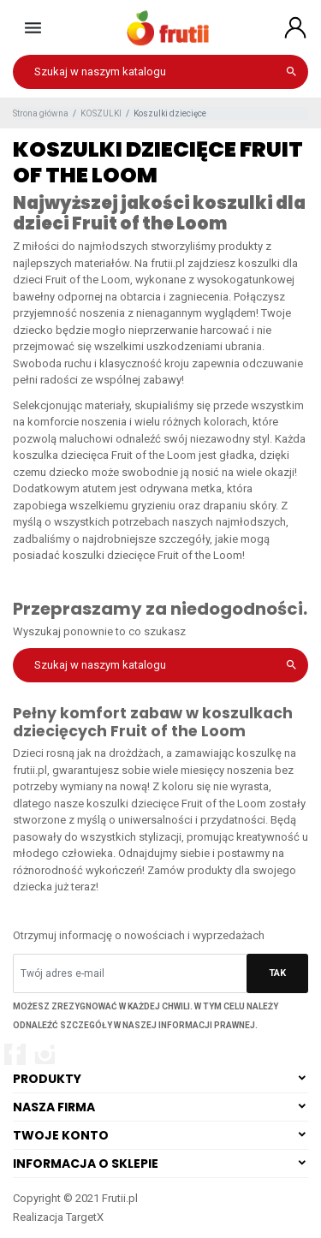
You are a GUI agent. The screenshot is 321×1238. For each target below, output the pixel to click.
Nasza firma (54, 1107)
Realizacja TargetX (58, 1217)
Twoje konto (61, 1135)
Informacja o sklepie (85, 1163)
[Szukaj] (160, 72)
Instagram (45, 1054)
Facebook (15, 1054)
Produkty (47, 1078)
